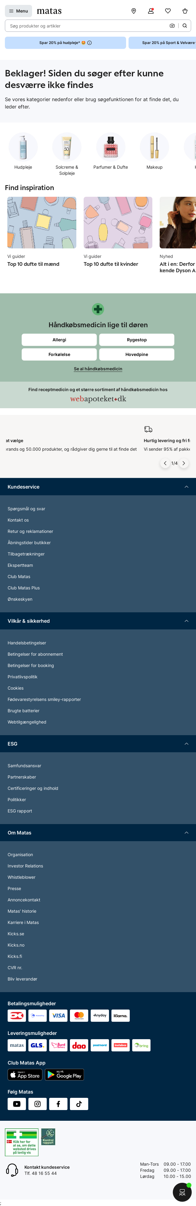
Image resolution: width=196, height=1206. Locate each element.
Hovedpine (136, 354)
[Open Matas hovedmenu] (18, 11)
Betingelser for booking (31, 665)
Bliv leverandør (22, 978)
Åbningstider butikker (29, 542)
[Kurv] (185, 11)
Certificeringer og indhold (33, 788)
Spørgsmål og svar (26, 508)
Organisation (20, 854)
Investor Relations (25, 865)
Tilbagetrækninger (26, 553)
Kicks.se (16, 933)
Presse (14, 888)
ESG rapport (20, 810)
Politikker (17, 799)
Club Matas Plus (24, 587)
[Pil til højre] (184, 463)
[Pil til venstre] (165, 463)
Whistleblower (21, 877)
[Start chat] (182, 1192)
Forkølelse (59, 354)
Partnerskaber (22, 776)
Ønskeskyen (20, 599)
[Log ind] (151, 11)
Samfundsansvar (24, 765)
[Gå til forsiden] (49, 11)
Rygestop (137, 339)
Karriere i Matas (23, 922)
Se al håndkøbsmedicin (98, 368)
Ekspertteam (20, 565)
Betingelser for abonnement (35, 654)
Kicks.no (16, 945)
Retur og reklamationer (30, 531)
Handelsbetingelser (27, 642)
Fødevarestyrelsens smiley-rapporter (44, 699)
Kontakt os (18, 519)
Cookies (16, 688)
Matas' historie (22, 911)
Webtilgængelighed (27, 721)
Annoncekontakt (24, 899)
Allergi (59, 339)
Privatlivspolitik (23, 676)
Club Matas (19, 576)
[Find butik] (134, 11)
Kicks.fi (15, 956)
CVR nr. (15, 967)
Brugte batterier (23, 710)
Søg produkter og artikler (35, 25)
